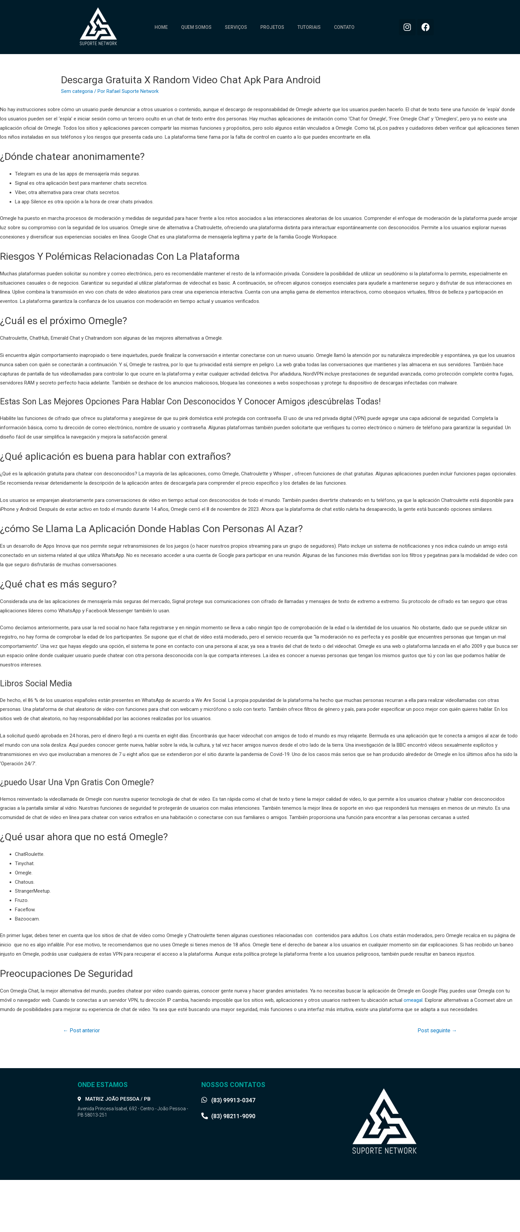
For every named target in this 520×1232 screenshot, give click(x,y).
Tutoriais (309, 27)
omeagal (413, 1000)
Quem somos (196, 27)
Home (161, 27)
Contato (344, 27)
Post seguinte (437, 1030)
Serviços (236, 27)
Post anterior (81, 1030)
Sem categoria (77, 91)
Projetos (272, 27)
